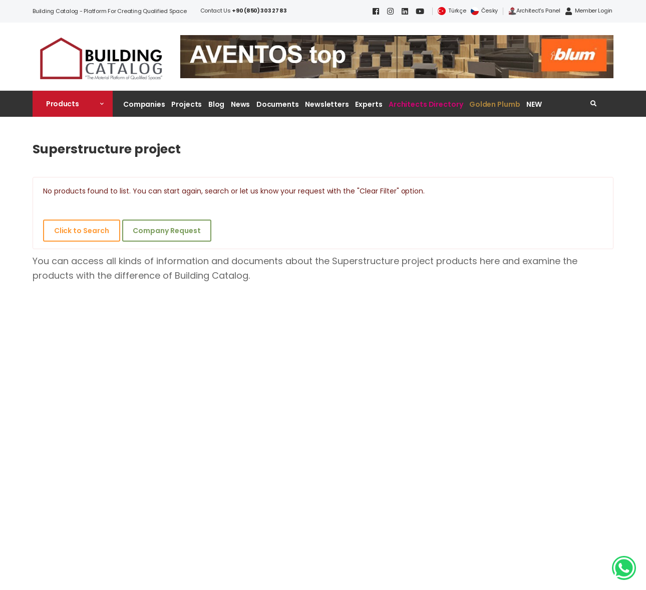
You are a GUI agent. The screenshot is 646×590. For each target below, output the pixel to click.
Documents (277, 104)
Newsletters (327, 104)
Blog (216, 104)
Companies (144, 104)
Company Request (166, 231)
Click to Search (81, 231)
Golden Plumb (494, 104)
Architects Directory (426, 104)
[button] (73, 104)
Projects (186, 104)
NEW (534, 104)
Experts (368, 104)
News (240, 104)
